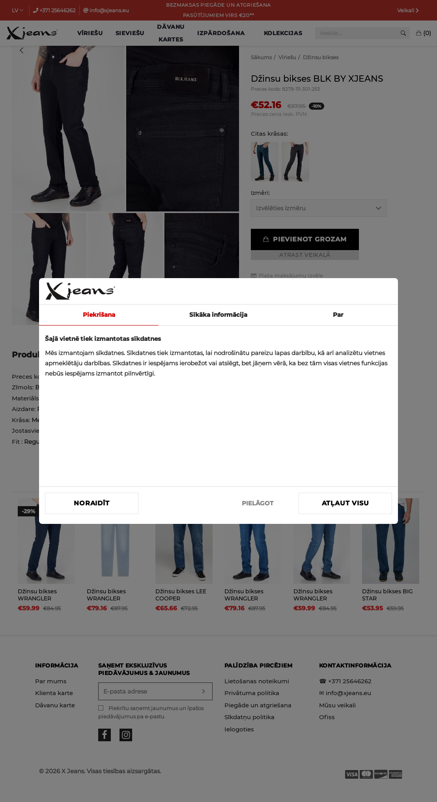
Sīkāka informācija (218, 314)
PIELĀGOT (257, 503)
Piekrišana (99, 314)
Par (338, 314)
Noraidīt (91, 503)
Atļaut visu (345, 503)
